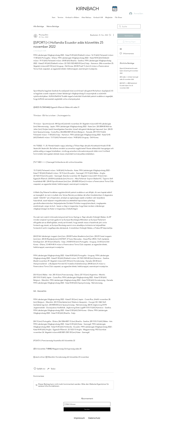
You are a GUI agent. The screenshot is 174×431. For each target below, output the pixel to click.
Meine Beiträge (53, 26)
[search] (129, 26)
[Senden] (87, 409)
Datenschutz (94, 418)
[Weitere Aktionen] (112, 35)
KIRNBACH (87, 8)
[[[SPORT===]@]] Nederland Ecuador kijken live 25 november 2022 (128, 85)
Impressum (79, 418)
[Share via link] (51, 368)
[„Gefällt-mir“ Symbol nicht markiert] (34, 368)
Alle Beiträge (38, 26)
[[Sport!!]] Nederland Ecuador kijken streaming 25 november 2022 (129, 70)
